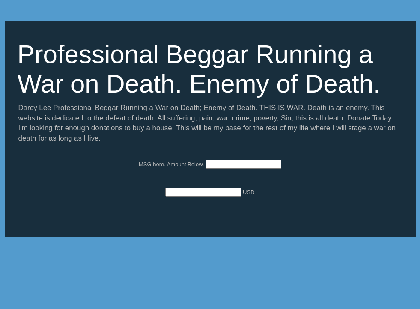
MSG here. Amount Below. (172, 164)
